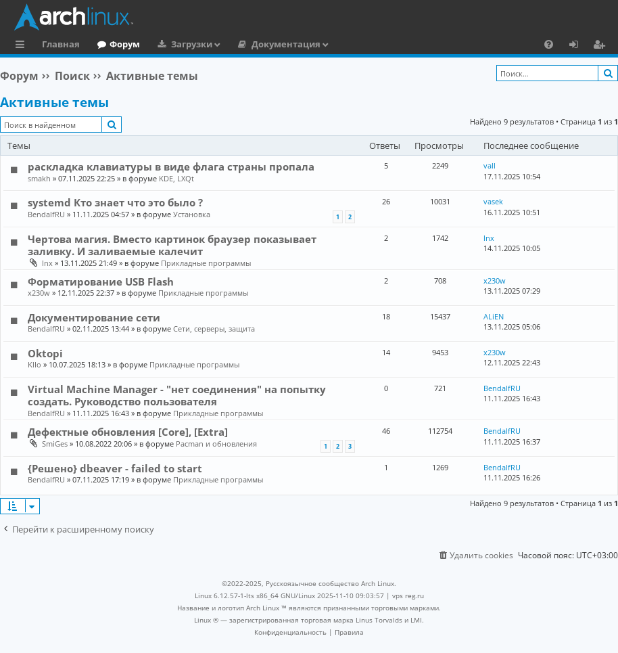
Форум (125, 44)
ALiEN (493, 316)
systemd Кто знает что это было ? (115, 202)
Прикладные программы (206, 263)
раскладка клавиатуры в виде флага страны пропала (171, 166)
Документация (286, 44)
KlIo (34, 364)
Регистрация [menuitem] (601, 46)
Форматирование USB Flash (101, 281)
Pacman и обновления (216, 443)
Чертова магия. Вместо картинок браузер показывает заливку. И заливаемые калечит (172, 245)
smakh (39, 178)
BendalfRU (46, 214)
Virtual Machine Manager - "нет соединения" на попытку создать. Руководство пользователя (177, 395)
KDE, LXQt (176, 178)
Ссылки (22, 46)
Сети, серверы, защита (214, 328)
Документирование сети (94, 317)
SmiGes (55, 443)
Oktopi (45, 353)
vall (489, 165)
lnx (47, 263)
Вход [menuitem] (578, 46)
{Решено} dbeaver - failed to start (115, 468)
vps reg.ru (408, 595)
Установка (191, 214)
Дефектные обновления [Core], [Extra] (128, 431)
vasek (493, 201)
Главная (61, 44)
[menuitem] (548, 44)
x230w (39, 293)
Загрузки (191, 44)
